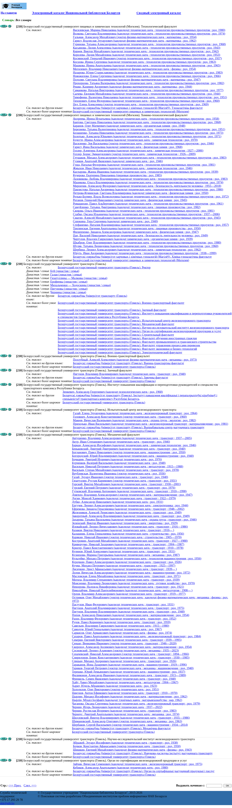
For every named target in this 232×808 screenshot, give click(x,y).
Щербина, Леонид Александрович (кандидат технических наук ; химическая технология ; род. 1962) (137, 249)
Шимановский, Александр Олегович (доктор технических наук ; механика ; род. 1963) (127, 721)
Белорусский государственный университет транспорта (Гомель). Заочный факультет (112, 310)
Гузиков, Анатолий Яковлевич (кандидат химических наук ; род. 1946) (118, 161)
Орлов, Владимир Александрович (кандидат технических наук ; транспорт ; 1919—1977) (129, 594)
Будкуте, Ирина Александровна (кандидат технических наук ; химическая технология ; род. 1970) (135, 140)
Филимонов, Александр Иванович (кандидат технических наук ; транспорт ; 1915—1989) (129, 675)
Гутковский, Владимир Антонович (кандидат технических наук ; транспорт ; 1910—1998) (129, 491)
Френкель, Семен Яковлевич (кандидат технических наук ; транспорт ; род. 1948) (124, 678)
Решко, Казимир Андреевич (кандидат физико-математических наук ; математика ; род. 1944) (132, 86)
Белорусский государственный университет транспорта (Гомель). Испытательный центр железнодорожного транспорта (134, 320)
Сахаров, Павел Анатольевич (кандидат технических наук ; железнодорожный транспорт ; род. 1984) (136, 636)
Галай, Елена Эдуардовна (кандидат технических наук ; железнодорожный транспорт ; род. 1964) (135, 413)
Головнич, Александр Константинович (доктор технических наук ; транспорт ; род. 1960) (130, 416)
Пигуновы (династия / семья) (68, 288)
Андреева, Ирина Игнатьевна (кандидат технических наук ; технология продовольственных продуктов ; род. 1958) (146, 118)
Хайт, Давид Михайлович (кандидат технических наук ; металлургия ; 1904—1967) (125, 682)
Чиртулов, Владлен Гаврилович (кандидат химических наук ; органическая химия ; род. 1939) (133, 239)
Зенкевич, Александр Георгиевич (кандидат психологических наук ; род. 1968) (113, 391)
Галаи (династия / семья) (66, 274)
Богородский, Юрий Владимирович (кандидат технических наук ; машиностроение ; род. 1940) (133, 455)
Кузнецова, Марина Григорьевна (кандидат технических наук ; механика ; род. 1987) (126, 555)
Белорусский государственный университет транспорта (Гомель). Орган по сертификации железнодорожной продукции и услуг (139, 331)
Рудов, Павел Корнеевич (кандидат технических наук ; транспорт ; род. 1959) (121, 622)
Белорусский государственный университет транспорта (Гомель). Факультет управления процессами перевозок (129, 345)
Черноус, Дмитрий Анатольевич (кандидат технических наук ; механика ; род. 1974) (125, 714)
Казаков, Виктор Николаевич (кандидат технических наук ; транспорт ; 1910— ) (123, 530)
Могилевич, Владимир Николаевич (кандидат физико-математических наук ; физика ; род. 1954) (134, 69)
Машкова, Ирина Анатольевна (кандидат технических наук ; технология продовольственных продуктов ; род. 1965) (147, 65)
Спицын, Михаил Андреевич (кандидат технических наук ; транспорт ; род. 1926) (124, 661)
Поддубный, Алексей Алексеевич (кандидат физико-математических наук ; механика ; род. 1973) (135, 359)
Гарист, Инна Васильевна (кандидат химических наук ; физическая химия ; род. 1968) (128, 147)
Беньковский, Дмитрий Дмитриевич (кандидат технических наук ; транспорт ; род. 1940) (128, 448)
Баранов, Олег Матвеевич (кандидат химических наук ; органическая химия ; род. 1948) (129, 125)
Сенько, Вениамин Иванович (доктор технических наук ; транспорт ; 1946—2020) (124, 643)
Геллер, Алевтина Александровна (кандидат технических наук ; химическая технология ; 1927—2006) (138, 150)
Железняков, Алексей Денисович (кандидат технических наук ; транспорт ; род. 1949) (127, 512)
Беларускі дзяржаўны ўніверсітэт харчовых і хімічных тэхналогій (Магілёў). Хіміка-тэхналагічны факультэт (142, 256)
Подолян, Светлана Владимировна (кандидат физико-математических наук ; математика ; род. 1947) (137, 79)
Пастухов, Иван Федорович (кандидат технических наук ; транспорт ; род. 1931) (123, 604)
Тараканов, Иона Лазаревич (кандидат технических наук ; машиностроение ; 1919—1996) (129, 664)
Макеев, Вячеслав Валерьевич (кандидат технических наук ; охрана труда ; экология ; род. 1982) (134, 420)
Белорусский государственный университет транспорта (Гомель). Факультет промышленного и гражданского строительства (137, 341)
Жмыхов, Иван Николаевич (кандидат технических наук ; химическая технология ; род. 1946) (133, 168)
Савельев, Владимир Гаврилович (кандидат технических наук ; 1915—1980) (120, 625)
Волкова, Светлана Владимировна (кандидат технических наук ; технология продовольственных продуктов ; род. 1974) (149, 33)
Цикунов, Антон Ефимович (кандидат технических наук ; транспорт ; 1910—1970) (125, 693)
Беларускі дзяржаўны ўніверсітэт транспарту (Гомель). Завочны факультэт (120, 377)
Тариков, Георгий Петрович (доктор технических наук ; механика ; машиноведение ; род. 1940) (133, 668)
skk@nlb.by (7, 803)
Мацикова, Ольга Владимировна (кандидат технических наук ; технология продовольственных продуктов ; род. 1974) (148, 182)
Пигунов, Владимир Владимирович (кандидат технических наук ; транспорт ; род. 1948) (129, 374)
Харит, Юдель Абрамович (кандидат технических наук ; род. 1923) (114, 686)
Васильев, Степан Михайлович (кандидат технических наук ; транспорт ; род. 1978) (125, 470)
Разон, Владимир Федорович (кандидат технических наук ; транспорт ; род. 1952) (124, 618)
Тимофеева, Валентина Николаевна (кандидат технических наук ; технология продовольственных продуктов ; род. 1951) (150, 97)
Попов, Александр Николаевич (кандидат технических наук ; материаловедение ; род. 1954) (130, 615)
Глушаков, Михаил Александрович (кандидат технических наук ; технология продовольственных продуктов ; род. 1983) (150, 157)
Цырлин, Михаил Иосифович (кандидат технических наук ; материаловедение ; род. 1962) (129, 696)
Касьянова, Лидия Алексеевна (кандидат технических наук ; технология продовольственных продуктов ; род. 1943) (146, 47)
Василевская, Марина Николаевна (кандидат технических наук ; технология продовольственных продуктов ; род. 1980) (149, 30)
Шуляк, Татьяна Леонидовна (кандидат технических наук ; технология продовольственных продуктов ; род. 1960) (145, 246)
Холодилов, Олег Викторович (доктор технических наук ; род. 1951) (115, 689)
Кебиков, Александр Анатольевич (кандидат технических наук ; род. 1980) (120, 767)
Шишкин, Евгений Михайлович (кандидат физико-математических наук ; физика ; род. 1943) (132, 749)
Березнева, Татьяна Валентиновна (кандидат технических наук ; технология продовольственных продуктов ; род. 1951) (149, 129)
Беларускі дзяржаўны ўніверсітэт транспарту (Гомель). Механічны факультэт (121, 728)
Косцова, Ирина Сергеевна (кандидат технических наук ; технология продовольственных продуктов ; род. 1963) (144, 62)
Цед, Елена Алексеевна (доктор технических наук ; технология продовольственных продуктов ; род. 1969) (141, 104)
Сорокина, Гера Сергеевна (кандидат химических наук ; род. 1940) (115, 221)
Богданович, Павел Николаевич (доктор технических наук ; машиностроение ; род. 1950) (129, 452)
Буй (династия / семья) (64, 271)
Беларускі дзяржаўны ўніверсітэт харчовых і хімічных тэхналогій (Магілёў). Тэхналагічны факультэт (138, 108)
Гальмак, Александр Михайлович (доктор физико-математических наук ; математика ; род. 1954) (135, 37)
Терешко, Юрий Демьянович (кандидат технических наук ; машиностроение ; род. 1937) (128, 671)
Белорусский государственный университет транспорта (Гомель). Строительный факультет (116, 334)
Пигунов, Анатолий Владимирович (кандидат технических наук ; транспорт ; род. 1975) (128, 608)
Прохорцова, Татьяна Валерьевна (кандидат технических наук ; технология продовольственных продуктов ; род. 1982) (148, 83)
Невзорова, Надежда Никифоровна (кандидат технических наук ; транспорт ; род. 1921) (128, 586)
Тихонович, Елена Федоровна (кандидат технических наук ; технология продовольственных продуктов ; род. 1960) (146, 100)
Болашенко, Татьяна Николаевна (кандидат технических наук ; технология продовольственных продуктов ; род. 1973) (148, 132)
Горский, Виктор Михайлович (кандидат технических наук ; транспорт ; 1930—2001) (126, 484)
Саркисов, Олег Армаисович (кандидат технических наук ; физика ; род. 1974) (122, 632)
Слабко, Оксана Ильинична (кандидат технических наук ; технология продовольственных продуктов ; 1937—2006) (146, 214)
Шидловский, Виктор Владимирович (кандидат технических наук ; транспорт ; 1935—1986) (131, 717)
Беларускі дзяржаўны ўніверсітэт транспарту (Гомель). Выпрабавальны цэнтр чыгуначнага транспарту (138, 427)
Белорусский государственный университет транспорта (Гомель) (114, 366)
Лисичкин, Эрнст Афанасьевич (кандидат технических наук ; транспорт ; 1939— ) (124, 569)
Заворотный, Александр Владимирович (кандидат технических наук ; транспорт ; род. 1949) (131, 516)
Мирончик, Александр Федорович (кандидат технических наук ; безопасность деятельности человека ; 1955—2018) (147, 186)
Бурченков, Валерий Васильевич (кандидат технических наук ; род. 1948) (119, 463)
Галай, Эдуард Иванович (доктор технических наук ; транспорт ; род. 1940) (120, 477)
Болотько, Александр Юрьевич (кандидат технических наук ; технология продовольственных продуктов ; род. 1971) (147, 136)
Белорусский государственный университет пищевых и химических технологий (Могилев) (131, 111)
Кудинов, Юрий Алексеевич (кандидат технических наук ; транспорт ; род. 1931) (123, 551)
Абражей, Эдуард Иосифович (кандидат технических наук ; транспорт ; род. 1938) (125, 742)
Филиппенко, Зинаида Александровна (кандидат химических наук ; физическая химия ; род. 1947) (136, 232)
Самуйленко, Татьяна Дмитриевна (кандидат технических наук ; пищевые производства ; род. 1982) (136, 207)
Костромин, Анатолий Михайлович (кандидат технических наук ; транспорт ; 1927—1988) (130, 540)
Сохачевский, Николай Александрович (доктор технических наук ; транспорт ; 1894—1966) (130, 654)
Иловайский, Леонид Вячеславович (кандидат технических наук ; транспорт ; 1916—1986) (130, 526)
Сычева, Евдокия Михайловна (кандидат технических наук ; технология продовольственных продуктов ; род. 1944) (146, 93)
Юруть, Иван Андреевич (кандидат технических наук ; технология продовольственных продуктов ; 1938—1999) (145, 253)
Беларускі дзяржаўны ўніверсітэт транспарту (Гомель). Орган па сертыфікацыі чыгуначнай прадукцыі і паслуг (144, 771)
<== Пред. (14, 785)
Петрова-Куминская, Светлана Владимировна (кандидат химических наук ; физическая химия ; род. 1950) (140, 193)
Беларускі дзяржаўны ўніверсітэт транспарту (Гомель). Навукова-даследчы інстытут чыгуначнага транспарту (143, 753)
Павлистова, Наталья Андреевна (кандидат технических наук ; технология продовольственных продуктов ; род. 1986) (148, 189)
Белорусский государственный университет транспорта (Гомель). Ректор (104, 267)
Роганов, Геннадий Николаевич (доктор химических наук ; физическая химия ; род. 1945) (130, 200)
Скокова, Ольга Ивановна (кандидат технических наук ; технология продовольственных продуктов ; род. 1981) (143, 210)
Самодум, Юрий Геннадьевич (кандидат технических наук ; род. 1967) (117, 629)
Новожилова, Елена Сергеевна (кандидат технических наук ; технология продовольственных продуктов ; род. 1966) (147, 76)
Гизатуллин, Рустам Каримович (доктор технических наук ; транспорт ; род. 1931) (124, 480)
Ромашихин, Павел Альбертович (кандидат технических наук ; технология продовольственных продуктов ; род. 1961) (148, 203)
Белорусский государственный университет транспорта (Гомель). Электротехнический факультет (120, 352)
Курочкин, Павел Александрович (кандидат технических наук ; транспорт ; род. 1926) (127, 562)
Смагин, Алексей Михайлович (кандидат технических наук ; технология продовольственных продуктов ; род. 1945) (147, 217)
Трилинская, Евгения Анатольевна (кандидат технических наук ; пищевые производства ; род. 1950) (137, 228)
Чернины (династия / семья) (68, 292)
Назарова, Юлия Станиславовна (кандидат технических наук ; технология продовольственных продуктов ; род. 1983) (148, 72)
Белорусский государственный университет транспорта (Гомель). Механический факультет (116, 324)
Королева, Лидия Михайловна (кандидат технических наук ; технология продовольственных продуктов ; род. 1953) (146, 54)
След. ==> (30, 785)
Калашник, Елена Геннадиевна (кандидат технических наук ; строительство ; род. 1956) (128, 533)
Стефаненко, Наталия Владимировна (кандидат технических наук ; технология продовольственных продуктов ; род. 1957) (151, 224)
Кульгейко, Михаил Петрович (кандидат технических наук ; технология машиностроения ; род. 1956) (136, 558)
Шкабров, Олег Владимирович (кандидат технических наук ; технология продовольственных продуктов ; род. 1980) (147, 242)
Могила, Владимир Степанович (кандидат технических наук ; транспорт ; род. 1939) (126, 579)
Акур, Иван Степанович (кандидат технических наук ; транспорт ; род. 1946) (121, 441)
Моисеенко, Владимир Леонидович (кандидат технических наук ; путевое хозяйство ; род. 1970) (133, 583)
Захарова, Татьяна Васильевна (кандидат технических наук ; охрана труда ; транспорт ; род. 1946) (134, 519)
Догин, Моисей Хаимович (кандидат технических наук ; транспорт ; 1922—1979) (124, 498)
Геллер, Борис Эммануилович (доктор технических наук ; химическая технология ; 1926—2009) (134, 154)
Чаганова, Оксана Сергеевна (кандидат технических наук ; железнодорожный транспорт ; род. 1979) (136, 703)
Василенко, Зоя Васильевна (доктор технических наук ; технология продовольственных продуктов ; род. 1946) (143, 143)
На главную (9, 12)
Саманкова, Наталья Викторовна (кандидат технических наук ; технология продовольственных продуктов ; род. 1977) (148, 90)
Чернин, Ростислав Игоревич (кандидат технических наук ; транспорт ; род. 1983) (124, 710)
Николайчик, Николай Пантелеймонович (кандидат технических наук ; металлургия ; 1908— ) (132, 590)
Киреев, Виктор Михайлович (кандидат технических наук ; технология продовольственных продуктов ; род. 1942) (146, 51)
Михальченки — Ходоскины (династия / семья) (80, 285)
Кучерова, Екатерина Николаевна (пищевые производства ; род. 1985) (117, 175)
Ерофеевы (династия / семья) (68, 281)
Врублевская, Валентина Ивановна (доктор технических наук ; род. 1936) (119, 473)
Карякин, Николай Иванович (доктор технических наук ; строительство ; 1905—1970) (127, 537)
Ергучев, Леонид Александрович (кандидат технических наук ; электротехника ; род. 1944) (130, 505)
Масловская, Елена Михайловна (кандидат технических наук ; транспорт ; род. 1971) (126, 576)
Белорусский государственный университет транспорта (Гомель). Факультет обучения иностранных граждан (127, 338)
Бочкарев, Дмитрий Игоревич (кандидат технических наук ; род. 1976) (117, 459)
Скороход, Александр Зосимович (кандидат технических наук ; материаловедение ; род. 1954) (132, 647)
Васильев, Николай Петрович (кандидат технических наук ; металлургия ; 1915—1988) (127, 466)
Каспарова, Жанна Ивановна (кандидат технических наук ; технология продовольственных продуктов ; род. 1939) (145, 171)
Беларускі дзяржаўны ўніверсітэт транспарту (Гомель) (92, 295)
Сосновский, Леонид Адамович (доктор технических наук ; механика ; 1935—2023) (125, 650)
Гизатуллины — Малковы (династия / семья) (78, 278)
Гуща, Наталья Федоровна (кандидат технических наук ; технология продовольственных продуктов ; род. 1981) (144, 164)
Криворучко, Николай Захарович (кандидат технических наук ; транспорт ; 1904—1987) (128, 544)
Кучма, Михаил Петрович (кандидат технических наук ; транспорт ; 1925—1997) (123, 565)
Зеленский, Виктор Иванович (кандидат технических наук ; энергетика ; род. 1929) (125, 523)
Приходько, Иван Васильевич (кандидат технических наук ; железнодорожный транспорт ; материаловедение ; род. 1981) (150, 423)
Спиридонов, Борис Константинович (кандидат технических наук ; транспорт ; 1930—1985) (130, 657)
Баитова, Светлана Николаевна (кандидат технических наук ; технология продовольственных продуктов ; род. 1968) (147, 122)
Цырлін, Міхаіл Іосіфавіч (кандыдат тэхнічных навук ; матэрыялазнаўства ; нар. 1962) (127, 700)
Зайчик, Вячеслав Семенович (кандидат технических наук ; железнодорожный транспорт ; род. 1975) (137, 764)
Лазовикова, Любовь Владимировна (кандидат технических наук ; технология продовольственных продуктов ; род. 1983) (150, 178)
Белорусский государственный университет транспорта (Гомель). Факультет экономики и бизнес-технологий (127, 349)
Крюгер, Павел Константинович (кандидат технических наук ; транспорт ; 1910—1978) (128, 547)
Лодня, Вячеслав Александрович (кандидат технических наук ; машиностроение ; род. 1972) (131, 572)
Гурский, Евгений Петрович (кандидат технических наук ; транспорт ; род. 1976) (123, 487)
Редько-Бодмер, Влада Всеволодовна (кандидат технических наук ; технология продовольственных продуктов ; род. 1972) (151, 196)
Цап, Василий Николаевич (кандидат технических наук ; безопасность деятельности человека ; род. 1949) (140, 235)
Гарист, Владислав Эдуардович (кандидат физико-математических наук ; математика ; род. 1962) (134, 40)
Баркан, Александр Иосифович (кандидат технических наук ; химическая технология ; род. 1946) (134, 445)
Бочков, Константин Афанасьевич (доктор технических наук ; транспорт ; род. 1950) (127, 746)
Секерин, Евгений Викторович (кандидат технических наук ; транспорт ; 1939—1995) (127, 640)
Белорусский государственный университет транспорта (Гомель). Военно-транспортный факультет (121, 303)
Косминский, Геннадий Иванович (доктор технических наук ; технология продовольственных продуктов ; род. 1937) (147, 58)
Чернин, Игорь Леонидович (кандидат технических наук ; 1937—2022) (117, 707)
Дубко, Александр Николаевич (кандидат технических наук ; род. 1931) (117, 501)
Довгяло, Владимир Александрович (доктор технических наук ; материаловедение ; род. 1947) (132, 494)
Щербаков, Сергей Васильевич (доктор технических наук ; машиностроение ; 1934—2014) (130, 724)
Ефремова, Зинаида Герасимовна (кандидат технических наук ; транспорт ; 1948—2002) (128, 509)
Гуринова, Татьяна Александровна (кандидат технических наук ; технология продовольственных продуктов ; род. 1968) (149, 44)
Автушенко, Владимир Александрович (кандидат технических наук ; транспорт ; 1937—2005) (132, 438)
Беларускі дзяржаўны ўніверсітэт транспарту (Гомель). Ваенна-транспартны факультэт (128, 363)
